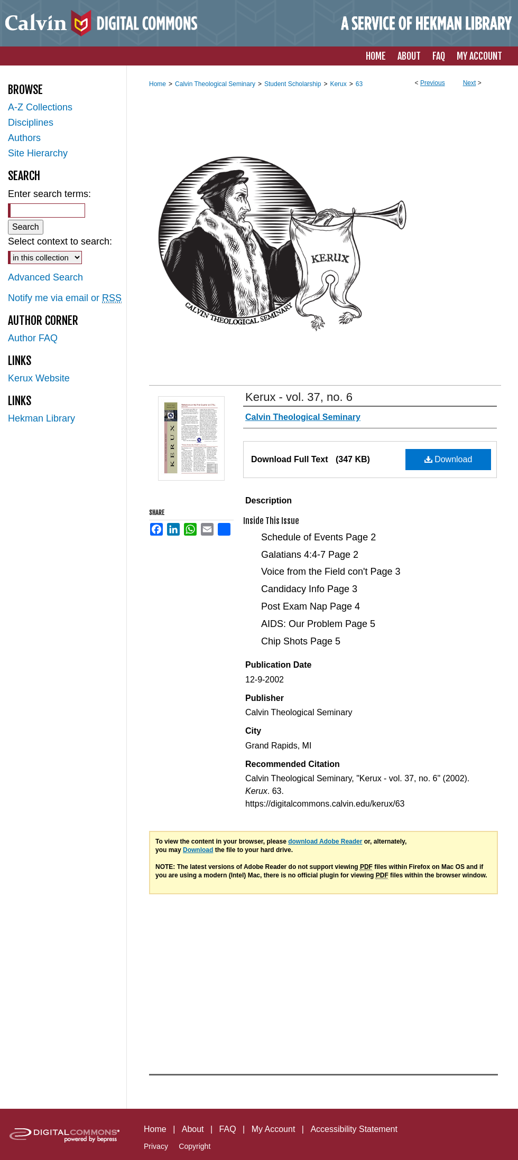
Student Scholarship (292, 84)
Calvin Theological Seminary (215, 84)
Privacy (156, 1146)
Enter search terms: (49, 194)
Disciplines (30, 122)
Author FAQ (33, 338)
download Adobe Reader (325, 841)
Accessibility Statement (353, 1129)
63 (359, 84)
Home (157, 84)
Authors (24, 138)
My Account (273, 1129)
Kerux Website (39, 378)
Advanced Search (45, 277)
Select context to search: (60, 241)
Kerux (338, 84)
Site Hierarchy (38, 153)
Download (448, 459)
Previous (432, 83)
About (193, 1129)
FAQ (227, 1129)
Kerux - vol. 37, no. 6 (299, 397)
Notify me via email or (65, 298)
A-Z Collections (40, 107)
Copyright (194, 1146)
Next (469, 83)
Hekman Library (41, 418)
